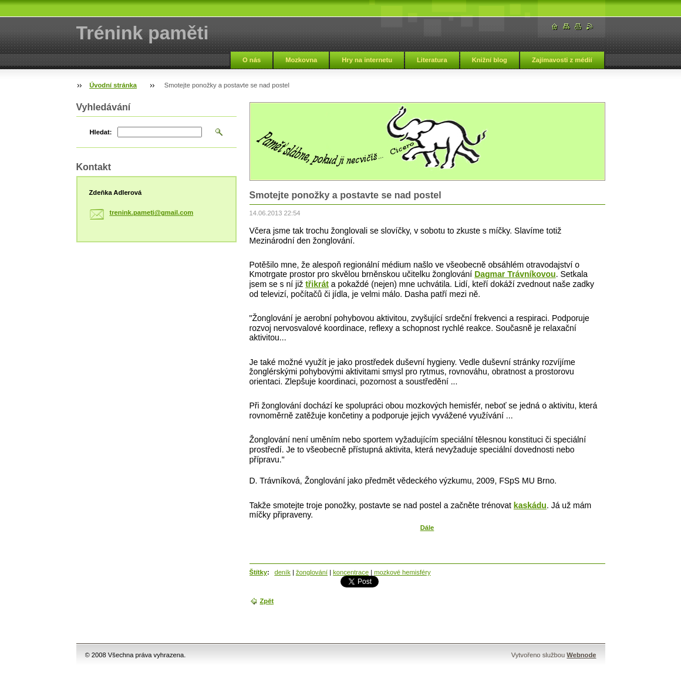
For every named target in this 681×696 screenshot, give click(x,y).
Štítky (258, 572)
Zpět (267, 600)
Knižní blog (489, 59)
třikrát (317, 284)
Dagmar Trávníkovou (515, 274)
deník (282, 572)
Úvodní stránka (113, 85)
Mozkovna (301, 59)
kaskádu (530, 505)
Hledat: (101, 132)
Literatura (432, 59)
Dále (427, 527)
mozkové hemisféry (402, 572)
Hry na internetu (367, 59)
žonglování (312, 572)
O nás (251, 59)
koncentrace (351, 572)
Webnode (581, 654)
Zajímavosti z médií (562, 59)
